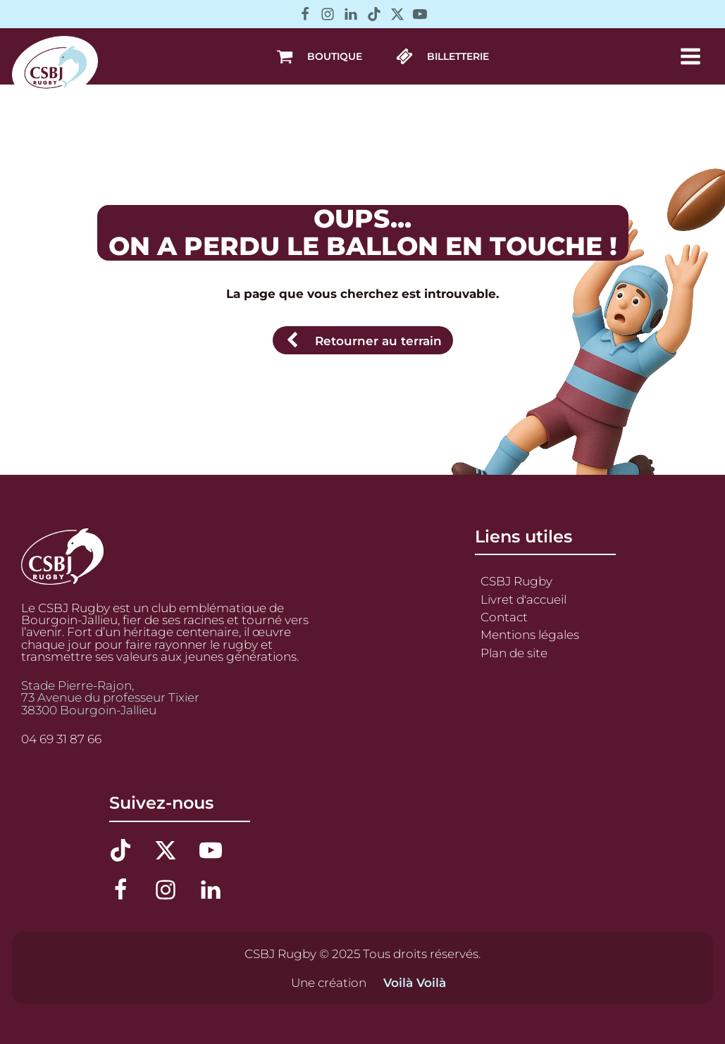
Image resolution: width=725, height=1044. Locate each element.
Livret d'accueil (523, 599)
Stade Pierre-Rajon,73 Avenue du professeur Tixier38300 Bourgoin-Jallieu (110, 697)
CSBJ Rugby (516, 580)
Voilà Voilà (414, 982)
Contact (504, 616)
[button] (319, 56)
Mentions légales (530, 634)
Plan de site (514, 652)
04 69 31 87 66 (61, 739)
